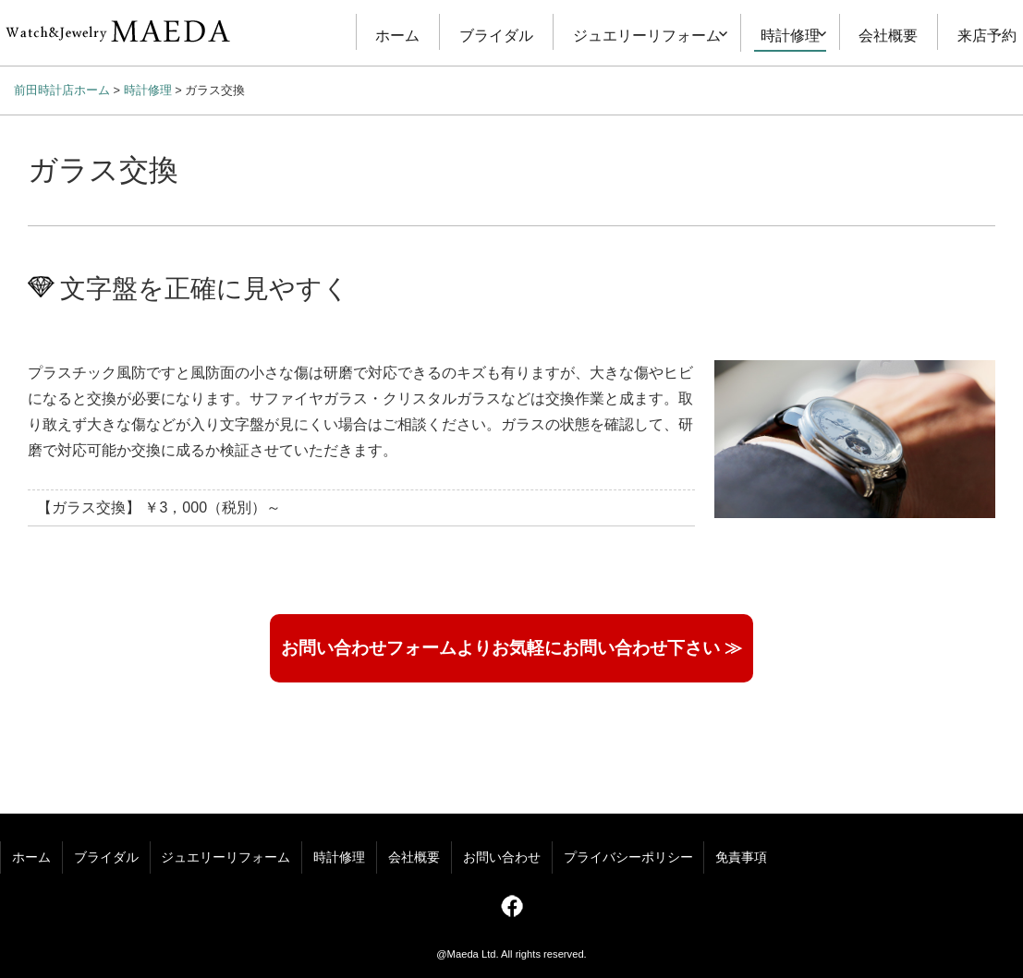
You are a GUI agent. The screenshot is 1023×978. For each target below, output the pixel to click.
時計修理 (790, 35)
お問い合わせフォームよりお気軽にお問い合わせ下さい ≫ (511, 648)
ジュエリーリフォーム (647, 35)
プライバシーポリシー (628, 857)
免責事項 (741, 857)
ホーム (397, 35)
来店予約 (987, 35)
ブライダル (496, 35)
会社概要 (888, 35)
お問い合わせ (502, 857)
